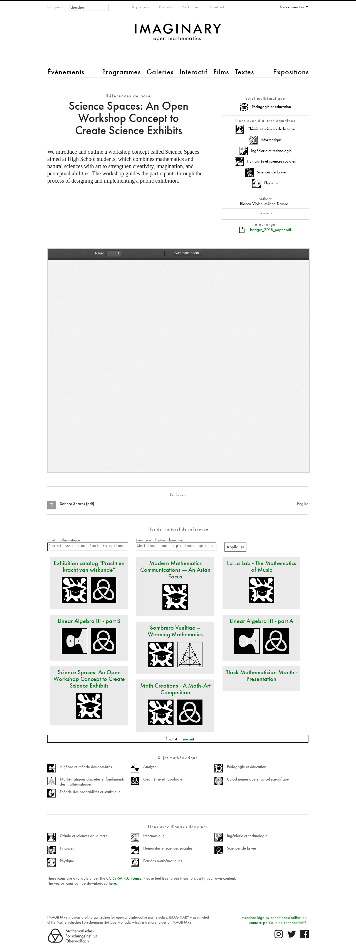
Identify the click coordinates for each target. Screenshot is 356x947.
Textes (244, 71)
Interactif (193, 71)
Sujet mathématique (63, 540)
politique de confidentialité (284, 922)
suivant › (190, 738)
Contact (217, 6)
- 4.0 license (123, 878)
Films (221, 71)
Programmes (121, 71)
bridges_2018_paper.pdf (270, 229)
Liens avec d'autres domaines (160, 540)
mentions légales (255, 917)
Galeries (160, 71)
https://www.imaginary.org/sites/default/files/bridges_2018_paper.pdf (178, 360)
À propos (140, 6)
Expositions (291, 71)
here (112, 883)
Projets (165, 6)
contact (255, 922)
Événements (65, 71)
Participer (191, 6)
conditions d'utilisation (288, 917)
